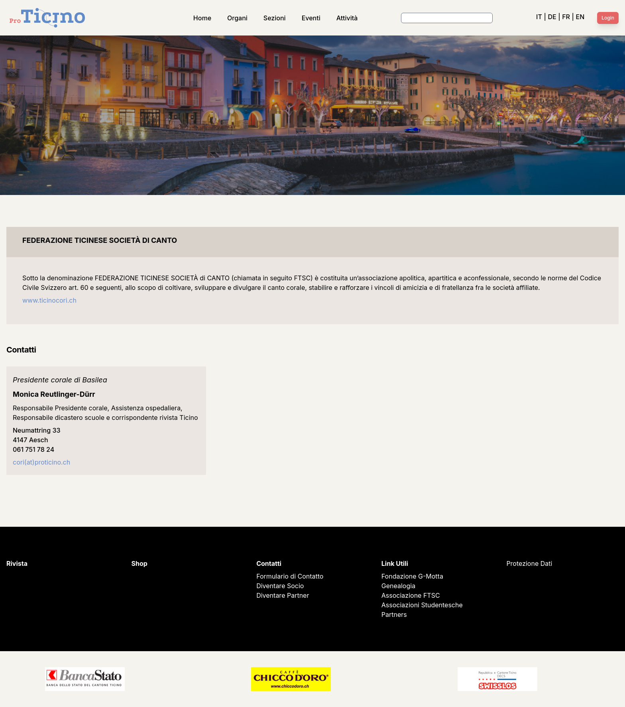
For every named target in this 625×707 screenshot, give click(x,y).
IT (539, 17)
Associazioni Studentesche (422, 605)
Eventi (311, 18)
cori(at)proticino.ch (41, 462)
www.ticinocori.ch (50, 300)
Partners (394, 614)
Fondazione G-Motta (412, 576)
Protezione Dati (529, 563)
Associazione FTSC (410, 595)
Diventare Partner (282, 595)
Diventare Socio (280, 586)
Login (607, 18)
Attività (347, 18)
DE (552, 17)
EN (580, 17)
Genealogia (398, 586)
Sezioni (274, 18)
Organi (237, 18)
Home (202, 18)
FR (566, 17)
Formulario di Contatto (289, 576)
